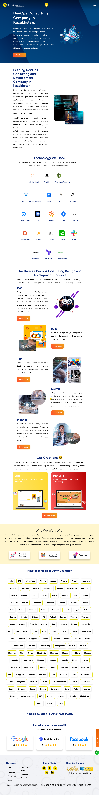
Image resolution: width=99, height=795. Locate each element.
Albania (43, 581)
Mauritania (41, 653)
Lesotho (67, 639)
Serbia (10, 682)
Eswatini (24, 617)
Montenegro (28, 660)
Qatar (53, 674)
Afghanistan (30, 581)
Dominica (55, 610)
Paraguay (85, 667)
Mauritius (54, 653)
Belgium (24, 595)
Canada (62, 603)
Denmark (32, 610)
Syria (67, 689)
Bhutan (44, 595)
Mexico (65, 653)
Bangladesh (72, 588)
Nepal (86, 660)
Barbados (85, 588)
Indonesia (86, 624)
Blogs (10, 780)
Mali (21, 653)
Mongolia (14, 660)
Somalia (73, 682)
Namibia (64, 660)
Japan (64, 631)
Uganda (87, 689)
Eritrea (87, 610)
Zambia (73, 696)
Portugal (42, 674)
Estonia (13, 617)
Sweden (43, 689)
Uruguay (50, 696)
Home (10, 768)
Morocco (40, 660)
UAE (19, 581)
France (63, 617)
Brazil (76, 595)
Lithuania (31, 646)
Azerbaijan (47, 588)
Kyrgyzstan (34, 639)
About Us (11, 772)
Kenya (12, 639)
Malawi (72, 646)
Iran (9, 631)
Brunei (85, 595)
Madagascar (60, 646)
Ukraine (13, 696)
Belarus (14, 595)
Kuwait (22, 639)
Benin (34, 595)
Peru (9, 674)
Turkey (76, 689)
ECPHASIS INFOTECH (83, 785)
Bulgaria (14, 603)
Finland (53, 617)
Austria (36, 588)
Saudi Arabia (86, 674)
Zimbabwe (84, 696)
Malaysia (83, 646)
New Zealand (29, 667)
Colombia (73, 603)
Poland (32, 674)
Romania (63, 674)
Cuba (12, 610)
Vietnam (61, 696)
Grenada (33, 624)
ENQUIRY (97, 738)
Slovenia (45, 682)
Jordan (74, 631)
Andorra (64, 581)
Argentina (86, 581)
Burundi (25, 603)
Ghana (12, 624)
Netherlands (15, 667)
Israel (44, 631)
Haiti (53, 624)
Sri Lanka (22, 689)
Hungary (63, 624)
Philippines (20, 674)
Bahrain (60, 588)
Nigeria (42, 667)
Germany (85, 617)
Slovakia (33, 682)
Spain (11, 689)
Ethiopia (35, 617)
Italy (35, 631)
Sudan (32, 689)
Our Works (19, 55)
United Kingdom (27, 696)
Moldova (76, 653)
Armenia (13, 588)
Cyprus (21, 610)
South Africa (86, 682)
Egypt (77, 610)
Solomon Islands (59, 682)
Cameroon (50, 603)
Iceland (74, 624)
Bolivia (54, 595)
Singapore (21, 682)
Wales (61, 703)
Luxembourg (45, 646)
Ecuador (67, 610)
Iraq (17, 631)
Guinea (44, 624)
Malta (30, 653)
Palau (74, 667)
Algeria (53, 581)
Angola (75, 581)
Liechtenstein (18, 646)
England (39, 703)
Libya (87, 639)
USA (40, 696)
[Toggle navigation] (94, 5)
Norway (53, 667)
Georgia (73, 617)
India (11, 581)
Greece (22, 624)
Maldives (12, 653)
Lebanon (56, 639)
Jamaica (54, 631)
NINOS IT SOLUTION (52, 785)
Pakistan (64, 667)
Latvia (45, 639)
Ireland (26, 631)
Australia (25, 588)
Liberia (78, 639)
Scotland (50, 703)
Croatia (85, 603)
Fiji (44, 617)
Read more (23, 318)
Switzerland (55, 689)
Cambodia (37, 603)
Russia (73, 674)
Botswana (65, 595)
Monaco (87, 653)
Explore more (49, 515)
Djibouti (44, 610)
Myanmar (52, 660)
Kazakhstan (86, 631)
